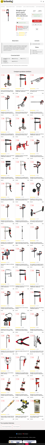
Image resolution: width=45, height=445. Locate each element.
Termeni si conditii (13, 437)
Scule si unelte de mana (10, 6)
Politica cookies (32, 437)
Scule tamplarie (19, 6)
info (13, 93)
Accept (27, 444)
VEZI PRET (37, 21)
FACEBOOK (19, 434)
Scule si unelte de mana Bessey (28, 6)
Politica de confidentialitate (22, 437)
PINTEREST (25, 434)
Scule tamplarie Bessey (40, 6)
